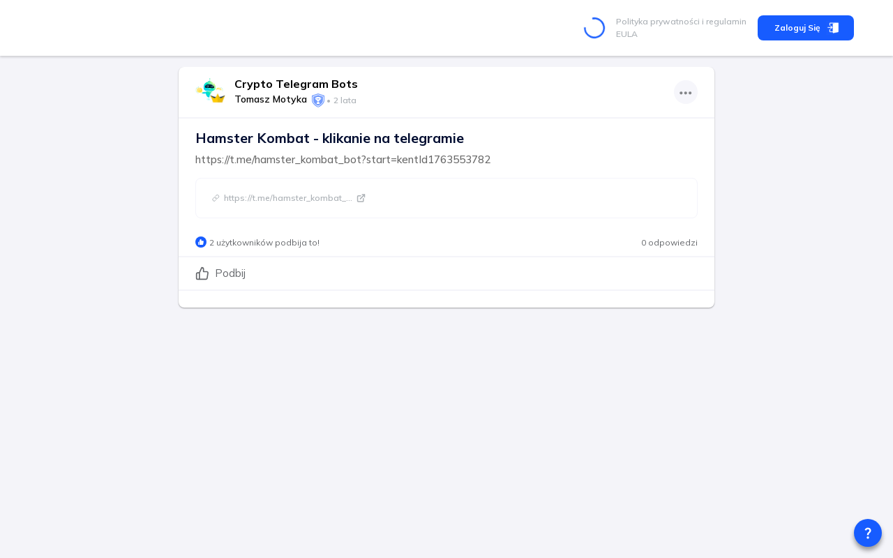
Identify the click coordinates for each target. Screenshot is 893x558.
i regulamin (723, 21)
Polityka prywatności (658, 21)
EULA (627, 34)
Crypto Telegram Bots (296, 84)
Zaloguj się (806, 27)
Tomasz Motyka (270, 99)
